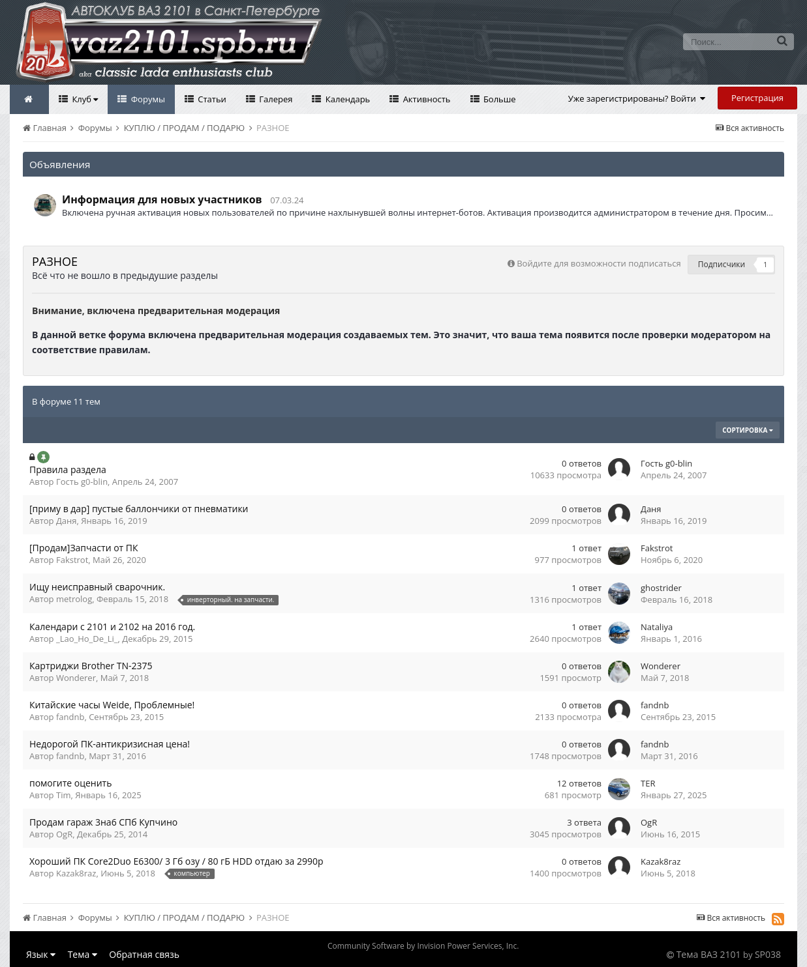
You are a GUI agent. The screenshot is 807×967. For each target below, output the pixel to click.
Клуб (84, 99)
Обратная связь (144, 954)
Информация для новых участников (162, 199)
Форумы (147, 99)
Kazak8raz (76, 873)
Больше (498, 99)
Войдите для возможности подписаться (598, 263)
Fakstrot (72, 560)
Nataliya (657, 627)
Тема (82, 954)
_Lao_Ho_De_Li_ (87, 638)
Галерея (275, 99)
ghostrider (661, 588)
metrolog (74, 599)
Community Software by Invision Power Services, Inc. (423, 945)
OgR (64, 834)
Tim (63, 795)
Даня (66, 521)
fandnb (70, 717)
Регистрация (757, 98)
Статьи (211, 99)
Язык (40, 954)
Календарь (346, 99)
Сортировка (747, 430)
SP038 (768, 954)
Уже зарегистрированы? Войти (637, 98)
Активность (425, 99)
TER (648, 783)
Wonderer (76, 678)
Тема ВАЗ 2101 (709, 954)
